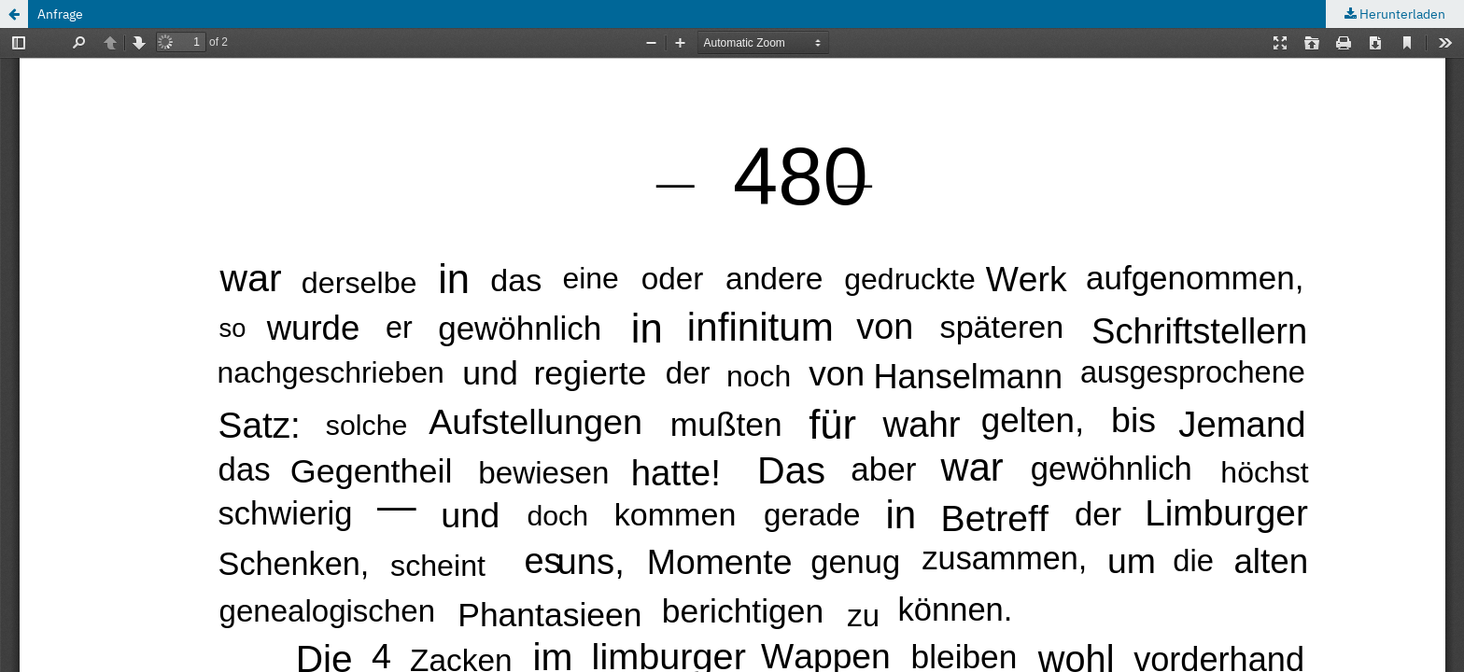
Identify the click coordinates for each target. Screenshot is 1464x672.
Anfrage (60, 14)
